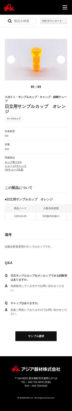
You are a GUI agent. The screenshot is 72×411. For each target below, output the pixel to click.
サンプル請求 (36, 336)
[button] (11, 59)
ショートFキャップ (15, 166)
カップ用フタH (13, 162)
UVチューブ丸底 (14, 169)
